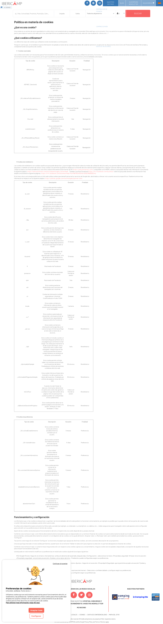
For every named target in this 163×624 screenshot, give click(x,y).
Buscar (138, 13)
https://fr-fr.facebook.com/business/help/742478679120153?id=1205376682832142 (68, 173)
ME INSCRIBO (81, 607)
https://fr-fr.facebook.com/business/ (101, 171)
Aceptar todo (36, 610)
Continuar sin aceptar (60, 563)
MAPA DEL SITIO (114, 614)
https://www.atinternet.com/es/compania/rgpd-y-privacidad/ (47, 171)
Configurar (36, 616)
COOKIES (82, 614)
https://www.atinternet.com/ (83, 169)
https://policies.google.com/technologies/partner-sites (63, 178)
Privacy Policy (89, 622)
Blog (122, 3)
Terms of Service (100, 622)
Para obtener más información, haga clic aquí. (23, 603)
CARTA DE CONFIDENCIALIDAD (97, 614)
